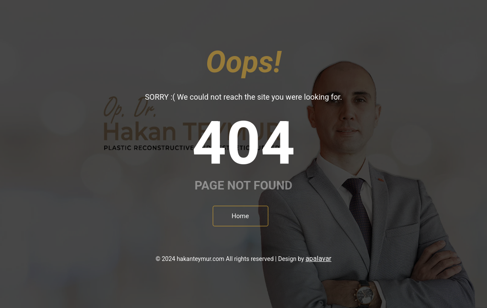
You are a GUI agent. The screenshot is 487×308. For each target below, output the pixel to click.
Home (240, 216)
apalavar (318, 259)
